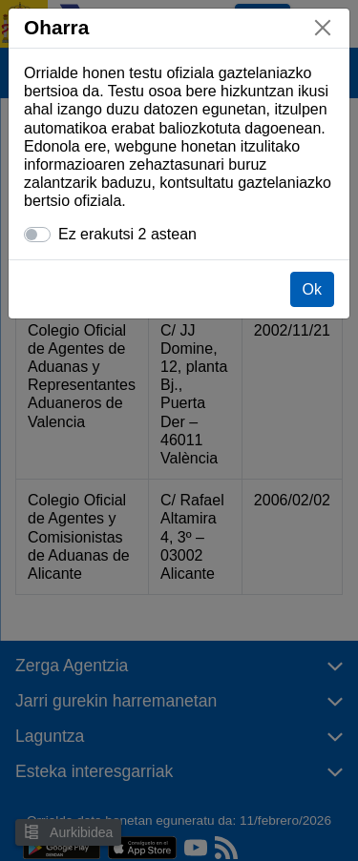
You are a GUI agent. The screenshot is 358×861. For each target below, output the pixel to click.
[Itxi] (322, 27)
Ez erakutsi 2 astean (127, 234)
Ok (312, 289)
